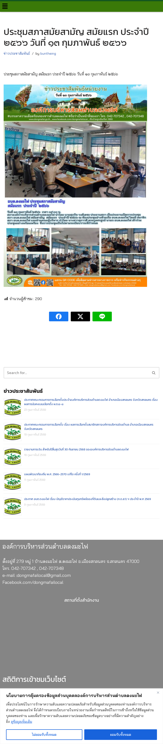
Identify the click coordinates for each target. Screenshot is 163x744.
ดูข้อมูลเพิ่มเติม (21, 721)
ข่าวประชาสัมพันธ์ (17, 53)
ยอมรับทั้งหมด (120, 734)
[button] (5, 6)
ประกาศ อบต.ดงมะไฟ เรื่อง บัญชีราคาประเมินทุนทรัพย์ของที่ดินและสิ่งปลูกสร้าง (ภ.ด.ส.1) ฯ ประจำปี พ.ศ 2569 (87, 499)
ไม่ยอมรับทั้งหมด (44, 734)
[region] (81, 716)
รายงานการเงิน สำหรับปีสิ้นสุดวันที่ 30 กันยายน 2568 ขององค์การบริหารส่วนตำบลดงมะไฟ (76, 450)
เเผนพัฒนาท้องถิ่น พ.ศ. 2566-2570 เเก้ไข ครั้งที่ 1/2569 (57, 475)
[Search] (154, 373)
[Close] (158, 692)
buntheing (48, 53)
